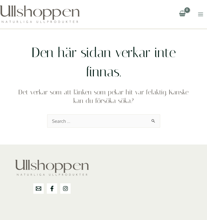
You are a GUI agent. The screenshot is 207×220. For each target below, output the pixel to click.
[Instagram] (65, 188)
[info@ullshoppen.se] (38, 188)
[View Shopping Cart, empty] (182, 14)
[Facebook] (52, 188)
